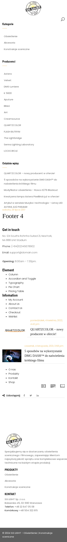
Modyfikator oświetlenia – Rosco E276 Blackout (31, 190)
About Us (14, 304)
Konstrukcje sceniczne (17, 487)
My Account (16, 299)
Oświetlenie (11, 474)
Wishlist (13, 316)
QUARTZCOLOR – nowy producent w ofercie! (29, 173)
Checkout (14, 312)
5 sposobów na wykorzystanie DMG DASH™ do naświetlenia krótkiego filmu (44, 355)
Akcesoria (10, 480)
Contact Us (15, 308)
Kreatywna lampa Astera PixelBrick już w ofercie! (31, 196)
